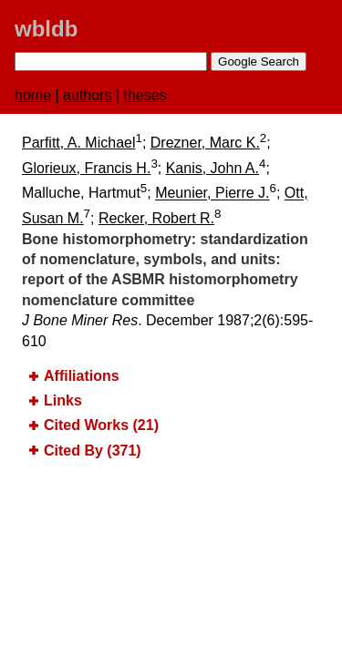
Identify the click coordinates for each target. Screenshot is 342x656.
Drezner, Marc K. (205, 142)
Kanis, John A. (212, 168)
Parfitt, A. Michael (79, 142)
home (33, 95)
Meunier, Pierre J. (212, 193)
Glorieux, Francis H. (86, 168)
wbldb (46, 28)
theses (145, 95)
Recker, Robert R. (156, 218)
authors (87, 95)
